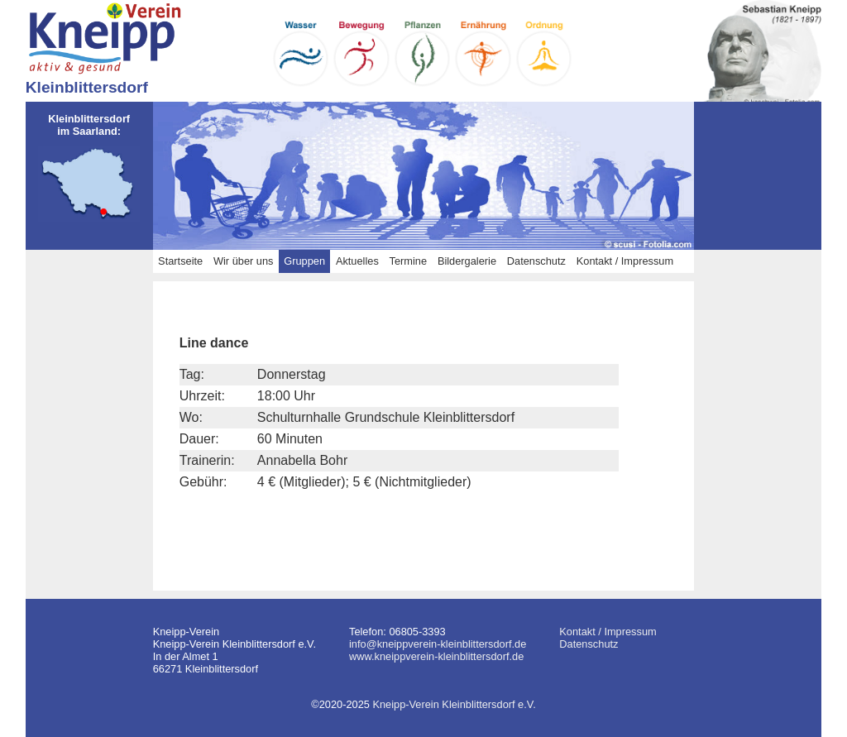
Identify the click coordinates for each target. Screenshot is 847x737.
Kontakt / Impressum (625, 261)
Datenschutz (536, 261)
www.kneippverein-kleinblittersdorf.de (436, 656)
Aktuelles (357, 261)
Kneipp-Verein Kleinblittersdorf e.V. (453, 704)
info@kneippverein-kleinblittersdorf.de (437, 644)
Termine (409, 261)
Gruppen (304, 261)
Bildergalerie (467, 261)
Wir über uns (243, 261)
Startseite (180, 261)
